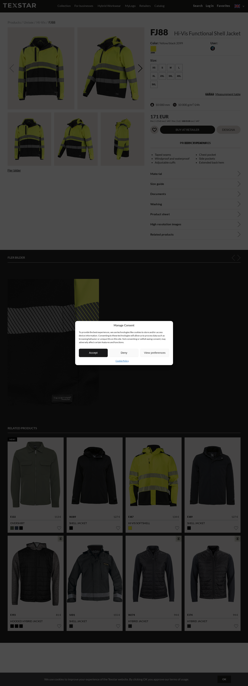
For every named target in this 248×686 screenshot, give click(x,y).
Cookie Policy (122, 360)
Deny (124, 352)
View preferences (155, 352)
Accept (93, 352)
